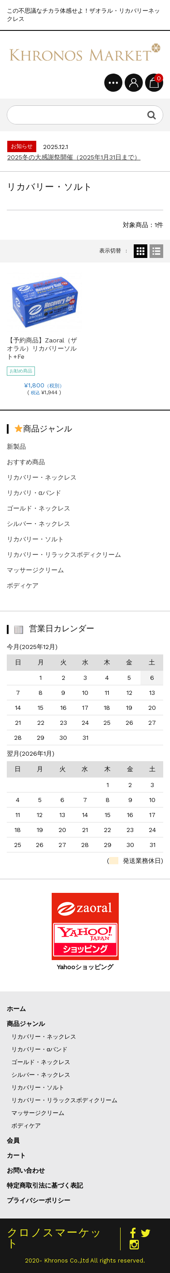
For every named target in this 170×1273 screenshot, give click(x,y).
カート (16, 1155)
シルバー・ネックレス (38, 523)
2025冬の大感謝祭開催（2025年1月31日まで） (74, 157)
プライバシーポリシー (38, 1200)
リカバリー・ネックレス (42, 477)
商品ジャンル (26, 1023)
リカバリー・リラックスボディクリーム (64, 554)
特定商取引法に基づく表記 (45, 1185)
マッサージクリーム (35, 570)
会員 (13, 1140)
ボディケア (23, 585)
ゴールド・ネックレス (38, 508)
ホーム (16, 1008)
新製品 (16, 446)
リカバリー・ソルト (35, 539)
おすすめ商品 (26, 462)
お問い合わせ (26, 1170)
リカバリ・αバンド (34, 492)
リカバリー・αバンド (39, 1049)
